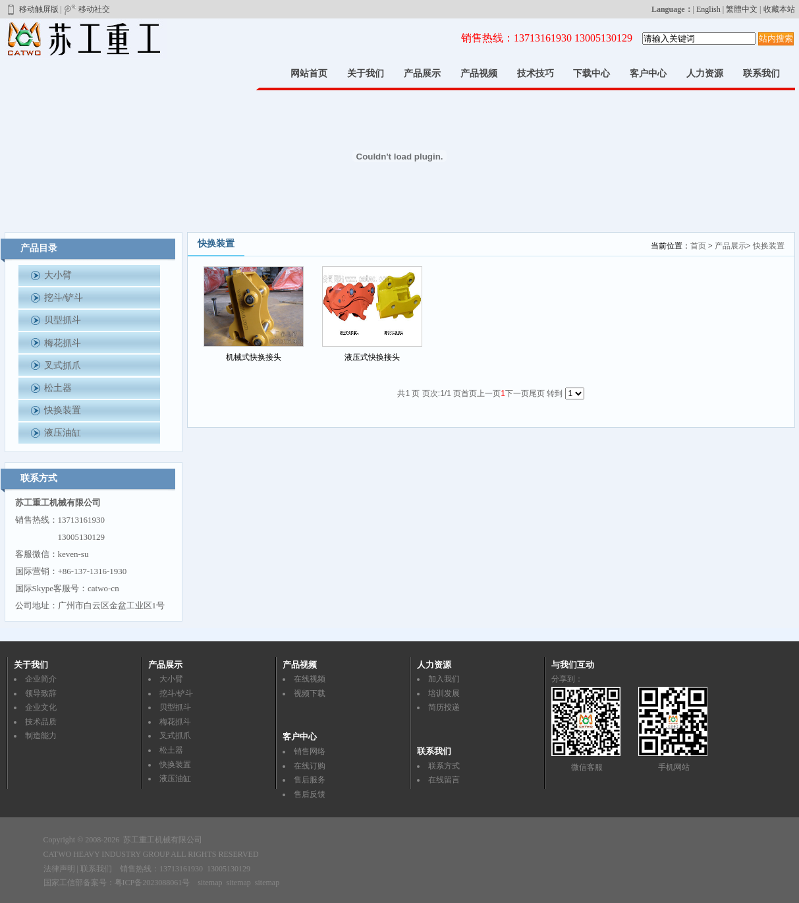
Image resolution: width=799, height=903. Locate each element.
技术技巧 (535, 73)
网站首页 (308, 73)
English (708, 9)
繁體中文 (742, 9)
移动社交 (87, 9)
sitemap (210, 882)
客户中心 (648, 73)
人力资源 (704, 73)
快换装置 (769, 245)
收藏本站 (779, 9)
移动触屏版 (32, 9)
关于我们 (365, 73)
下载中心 (591, 73)
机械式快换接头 (253, 357)
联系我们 (761, 73)
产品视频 (478, 73)
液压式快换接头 (372, 357)
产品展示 (422, 73)
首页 (698, 245)
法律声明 (59, 868)
